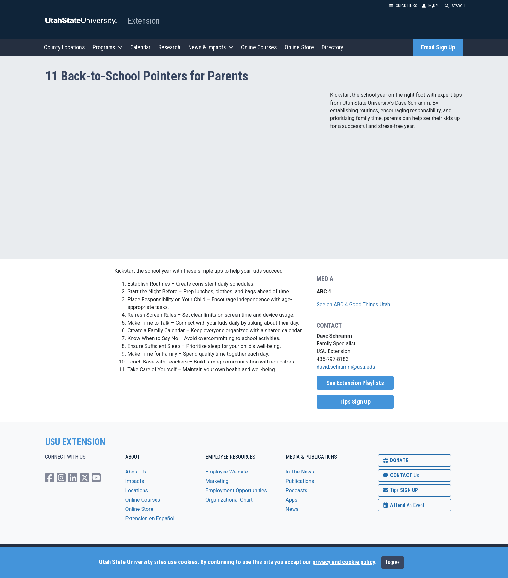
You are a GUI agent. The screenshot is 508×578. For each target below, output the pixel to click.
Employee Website (226, 472)
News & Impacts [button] (210, 47)
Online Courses (259, 47)
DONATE (395, 460)
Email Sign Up (438, 47)
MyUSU (431, 5)
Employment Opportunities (236, 490)
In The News (300, 472)
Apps (292, 500)
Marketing (216, 481)
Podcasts (296, 490)
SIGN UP (400, 490)
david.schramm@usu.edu (346, 367)
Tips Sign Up (355, 401)
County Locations (64, 47)
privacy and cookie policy (343, 562)
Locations (136, 490)
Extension (144, 21)
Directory (332, 47)
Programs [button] (107, 47)
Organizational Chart (229, 500)
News (292, 509)
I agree (393, 562)
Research (169, 47)
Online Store (299, 47)
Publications (300, 481)
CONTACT (400, 475)
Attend (403, 505)
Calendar (140, 47)
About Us (135, 472)
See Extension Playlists (355, 383)
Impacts (134, 481)
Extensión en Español (150, 518)
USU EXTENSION (75, 442)
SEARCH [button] (455, 5)
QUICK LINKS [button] (403, 5)
